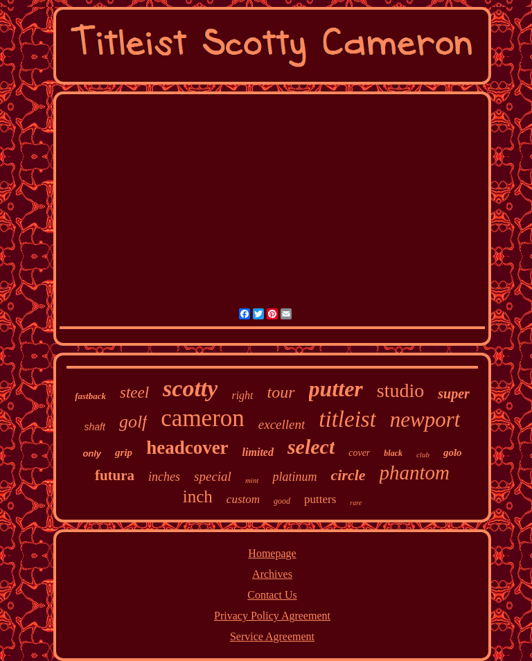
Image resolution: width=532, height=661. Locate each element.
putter (336, 388)
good (282, 501)
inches (164, 477)
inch (198, 496)
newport (425, 419)
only (91, 453)
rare (356, 502)
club (422, 454)
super (454, 393)
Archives (272, 574)
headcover (187, 447)
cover (359, 453)
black (393, 453)
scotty (190, 388)
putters (320, 499)
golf (133, 422)
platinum (294, 477)
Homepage (272, 553)
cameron (202, 418)
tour (281, 392)
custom (243, 499)
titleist (347, 419)
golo (452, 452)
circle (347, 475)
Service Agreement (272, 636)
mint (252, 480)
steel (134, 392)
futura (114, 475)
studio (400, 390)
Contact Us (272, 595)
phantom (415, 472)
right (242, 395)
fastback (90, 396)
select (311, 446)
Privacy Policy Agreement (272, 616)
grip (123, 452)
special (212, 476)
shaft (95, 426)
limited (258, 452)
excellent (281, 424)
